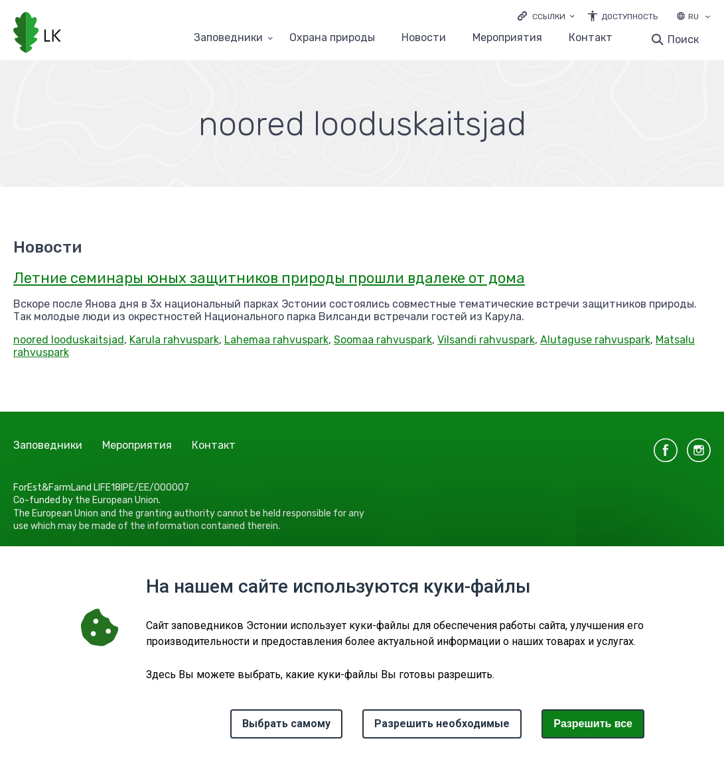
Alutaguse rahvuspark (595, 339)
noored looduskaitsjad (68, 339)
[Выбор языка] (707, 18)
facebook (666, 450)
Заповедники (47, 445)
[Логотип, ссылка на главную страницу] (37, 34)
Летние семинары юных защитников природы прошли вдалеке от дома (269, 278)
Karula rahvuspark (174, 339)
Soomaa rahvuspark (383, 339)
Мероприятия (507, 38)
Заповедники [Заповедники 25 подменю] (228, 38)
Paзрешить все (592, 723)
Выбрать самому (286, 723)
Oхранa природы (332, 38)
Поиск (683, 39)
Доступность (629, 16)
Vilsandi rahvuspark (486, 339)
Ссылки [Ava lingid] (548, 16)
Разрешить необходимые (442, 723)
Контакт (591, 38)
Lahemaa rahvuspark (276, 339)
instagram (699, 450)
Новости (423, 38)
